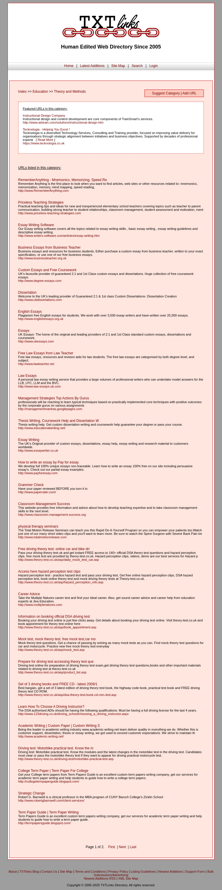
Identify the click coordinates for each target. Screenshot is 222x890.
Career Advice (29, 594)
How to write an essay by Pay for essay (48, 462)
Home (68, 66)
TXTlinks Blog (29, 871)
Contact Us (49, 871)
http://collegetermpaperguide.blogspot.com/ (48, 781)
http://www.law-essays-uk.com (39, 386)
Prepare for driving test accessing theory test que (56, 662)
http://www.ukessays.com (36, 341)
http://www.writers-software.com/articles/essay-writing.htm (59, 235)
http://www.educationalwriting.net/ (41, 428)
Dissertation (27, 293)
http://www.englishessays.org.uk (41, 319)
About (12, 871)
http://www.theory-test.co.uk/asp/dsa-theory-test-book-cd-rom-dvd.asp (67, 695)
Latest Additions (92, 66)
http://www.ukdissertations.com (40, 299)
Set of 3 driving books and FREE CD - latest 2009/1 (57, 684)
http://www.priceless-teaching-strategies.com (49, 213)
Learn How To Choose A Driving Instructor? (51, 707)
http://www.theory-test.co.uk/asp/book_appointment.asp (57, 627)
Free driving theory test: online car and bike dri (54, 549)
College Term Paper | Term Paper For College (53, 771)
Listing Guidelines (143, 871)
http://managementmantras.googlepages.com (50, 409)
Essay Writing (28, 440)
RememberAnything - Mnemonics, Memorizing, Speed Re (62, 180)
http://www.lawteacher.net (36, 364)
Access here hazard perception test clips (49, 571)
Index (22, 92)
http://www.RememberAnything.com (43, 190)
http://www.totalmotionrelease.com (42, 537)
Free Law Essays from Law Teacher (45, 353)
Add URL (189, 93)
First (111, 847)
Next (122, 847)
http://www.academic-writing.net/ (41, 736)
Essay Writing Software (36, 225)
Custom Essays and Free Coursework (47, 270)
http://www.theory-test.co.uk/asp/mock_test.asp (51, 649)
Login (153, 66)
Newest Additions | (171, 871)
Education (40, 92)
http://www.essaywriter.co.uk (38, 450)
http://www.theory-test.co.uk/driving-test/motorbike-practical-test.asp (66, 759)
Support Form (195, 871)
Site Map (118, 66)
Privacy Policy (118, 871)
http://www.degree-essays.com (40, 280)
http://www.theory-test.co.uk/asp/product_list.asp (52, 672)
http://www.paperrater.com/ (37, 492)
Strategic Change (31, 793)
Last (133, 847)
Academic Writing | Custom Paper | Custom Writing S (59, 726)
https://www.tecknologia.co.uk (43, 143)
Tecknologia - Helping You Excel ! (46, 129)
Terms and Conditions (90, 871)
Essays (23, 331)
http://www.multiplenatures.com (40, 604)
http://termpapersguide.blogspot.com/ (44, 823)
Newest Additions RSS (100, 878)
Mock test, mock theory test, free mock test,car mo (57, 639)
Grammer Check (31, 485)
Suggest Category (166, 93)
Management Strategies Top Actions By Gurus (53, 398)
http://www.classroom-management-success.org (52, 514)
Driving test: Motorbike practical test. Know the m (55, 748)
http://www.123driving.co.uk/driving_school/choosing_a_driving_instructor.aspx (73, 714)
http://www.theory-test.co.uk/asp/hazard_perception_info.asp (60, 582)
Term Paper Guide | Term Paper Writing (48, 812)
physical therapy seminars (38, 526)
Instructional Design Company (44, 115)
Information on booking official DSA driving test (54, 617)
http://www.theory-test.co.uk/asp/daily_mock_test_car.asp (58, 559)
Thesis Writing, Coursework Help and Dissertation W (58, 421)
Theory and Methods (70, 92)
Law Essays (27, 376)
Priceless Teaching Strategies (41, 202)
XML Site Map (128, 878)
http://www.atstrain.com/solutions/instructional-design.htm (63, 122)
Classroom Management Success (44, 504)
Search (137, 66)
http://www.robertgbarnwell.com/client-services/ (51, 800)
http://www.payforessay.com (38, 473)
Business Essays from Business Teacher (49, 247)
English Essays (30, 312)
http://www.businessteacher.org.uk (42, 258)
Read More (45, 139)
